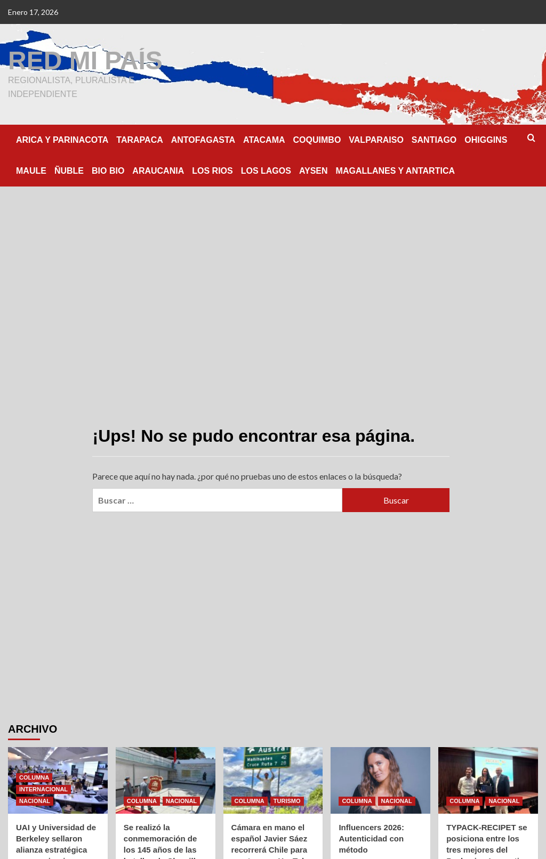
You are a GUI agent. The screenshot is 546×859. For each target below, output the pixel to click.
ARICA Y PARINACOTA (62, 139)
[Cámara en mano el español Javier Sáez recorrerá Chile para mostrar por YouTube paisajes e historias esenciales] (273, 780)
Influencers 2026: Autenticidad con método (371, 838)
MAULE (31, 170)
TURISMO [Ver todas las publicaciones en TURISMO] (287, 801)
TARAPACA (139, 139)
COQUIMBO (317, 139)
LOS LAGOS (266, 170)
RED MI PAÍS (85, 60)
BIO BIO (108, 170)
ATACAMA (264, 139)
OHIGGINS (485, 139)
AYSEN (313, 170)
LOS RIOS (212, 170)
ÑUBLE (69, 170)
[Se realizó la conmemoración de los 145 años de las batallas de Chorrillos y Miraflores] (165, 780)
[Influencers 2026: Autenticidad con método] (380, 780)
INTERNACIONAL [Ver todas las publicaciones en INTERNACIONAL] (43, 789)
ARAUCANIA (158, 170)
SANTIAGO (434, 139)
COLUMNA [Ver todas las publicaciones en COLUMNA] (34, 777)
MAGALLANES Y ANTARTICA (395, 170)
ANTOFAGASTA (203, 139)
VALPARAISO (376, 139)
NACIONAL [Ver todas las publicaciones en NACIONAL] (34, 801)
